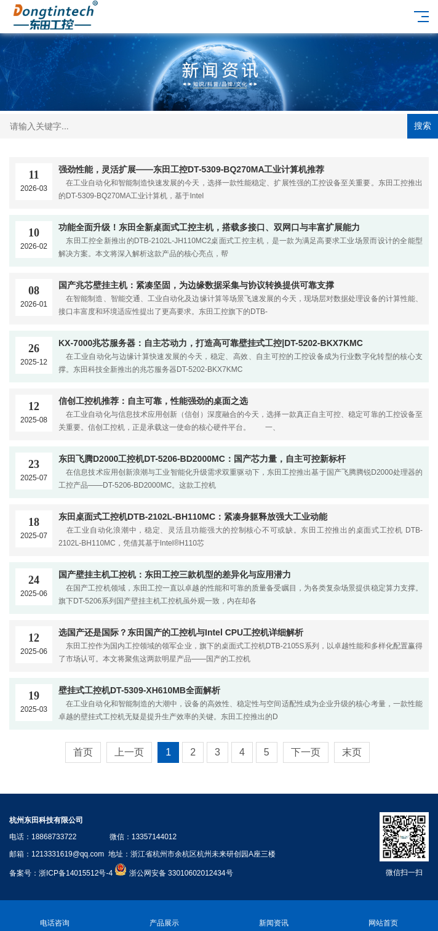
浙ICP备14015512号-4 (76, 873)
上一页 (129, 752)
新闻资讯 (273, 916)
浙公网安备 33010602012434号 (181, 873)
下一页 (306, 752)
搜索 (422, 126)
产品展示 (164, 916)
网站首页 (383, 916)
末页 (352, 752)
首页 (83, 752)
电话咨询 (55, 916)
